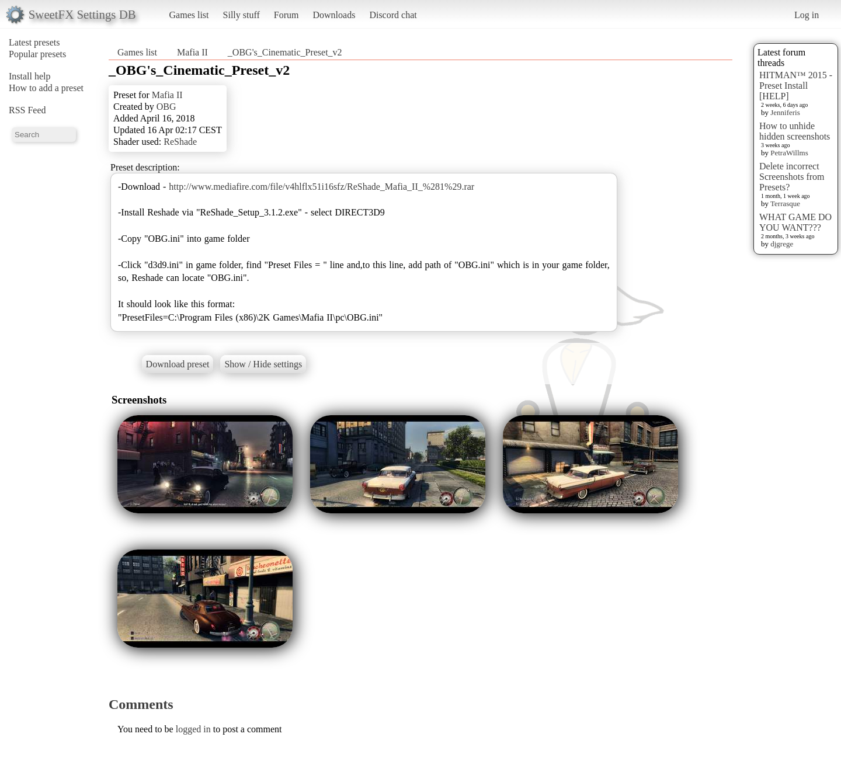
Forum (286, 15)
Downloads (333, 15)
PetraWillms (789, 152)
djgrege (781, 243)
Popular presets (37, 54)
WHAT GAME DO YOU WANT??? (795, 222)
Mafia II (192, 52)
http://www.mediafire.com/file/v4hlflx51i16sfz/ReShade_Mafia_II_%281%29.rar (321, 187)
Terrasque (785, 203)
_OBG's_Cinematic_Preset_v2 (285, 52)
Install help (30, 76)
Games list (189, 15)
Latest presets (34, 42)
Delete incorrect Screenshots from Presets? (792, 176)
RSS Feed (27, 110)
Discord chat (392, 15)
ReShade (180, 142)
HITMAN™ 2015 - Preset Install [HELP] (795, 85)
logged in (193, 729)
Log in (806, 15)
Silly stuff (241, 15)
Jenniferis (785, 112)
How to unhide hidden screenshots (794, 131)
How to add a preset (46, 88)
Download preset (178, 364)
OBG (166, 107)
